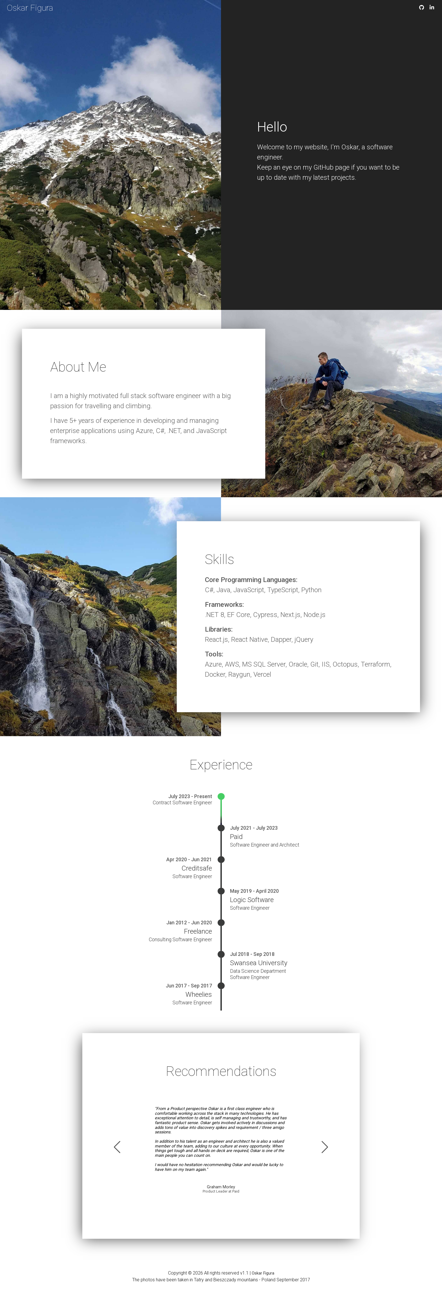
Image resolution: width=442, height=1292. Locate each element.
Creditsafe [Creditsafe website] (197, 868)
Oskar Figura (30, 8)
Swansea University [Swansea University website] (258, 963)
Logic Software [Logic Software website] (252, 900)
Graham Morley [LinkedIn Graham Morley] (221, 1187)
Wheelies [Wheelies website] (198, 994)
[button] (117, 1147)
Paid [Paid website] (236, 837)
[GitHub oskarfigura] (421, 8)
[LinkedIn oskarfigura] (432, 8)
